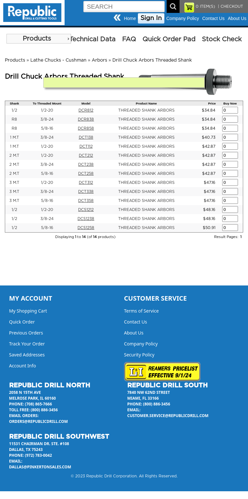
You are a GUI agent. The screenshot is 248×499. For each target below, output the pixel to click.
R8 (14, 119)
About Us (237, 18)
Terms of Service (141, 311)
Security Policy (139, 355)
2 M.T (14, 155)
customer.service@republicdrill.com (168, 415)
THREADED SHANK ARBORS (146, 110)
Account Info (22, 366)
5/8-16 (47, 128)
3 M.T (14, 183)
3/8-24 (47, 119)
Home (130, 18)
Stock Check (222, 39)
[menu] (38, 39)
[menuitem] (39, 38)
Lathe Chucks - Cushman (58, 60)
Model (85, 103)
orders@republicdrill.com (38, 421)
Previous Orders (26, 333)
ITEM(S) (205, 6)
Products (37, 38)
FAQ (129, 39)
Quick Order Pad (168, 39)
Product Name (146, 103)
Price (212, 103)
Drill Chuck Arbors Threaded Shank (152, 60)
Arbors (99, 60)
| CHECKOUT (230, 6)
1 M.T (14, 137)
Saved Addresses (27, 355)
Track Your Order (27, 344)
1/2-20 (47, 110)
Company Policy (182, 18)
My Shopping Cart (28, 311)
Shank (14, 103)
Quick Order (22, 322)
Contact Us (213, 18)
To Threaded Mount (47, 103)
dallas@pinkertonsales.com (40, 467)
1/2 (14, 110)
